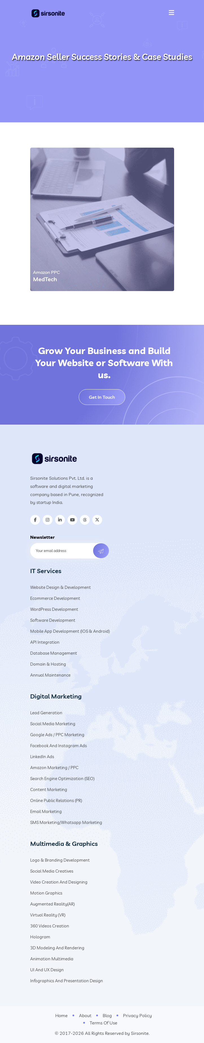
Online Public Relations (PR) (56, 800)
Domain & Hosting (48, 664)
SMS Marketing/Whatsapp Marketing (66, 822)
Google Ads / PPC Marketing (57, 734)
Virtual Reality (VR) (47, 915)
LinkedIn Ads (42, 756)
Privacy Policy (137, 1015)
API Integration (45, 642)
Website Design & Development (60, 587)
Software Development (52, 620)
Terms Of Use (103, 1023)
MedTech (45, 279)
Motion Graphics (46, 893)
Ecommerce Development (55, 598)
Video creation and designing (58, 882)
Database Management (53, 653)
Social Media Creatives (51, 871)
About (85, 1015)
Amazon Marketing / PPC (54, 767)
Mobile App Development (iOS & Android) (70, 631)
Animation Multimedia (51, 958)
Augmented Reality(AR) (52, 904)
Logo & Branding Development (60, 860)
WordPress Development (54, 609)
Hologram (40, 937)
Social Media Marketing (52, 723)
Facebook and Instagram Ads (58, 745)
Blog (107, 1015)
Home (61, 1015)
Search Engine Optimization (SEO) (62, 778)
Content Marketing (48, 789)
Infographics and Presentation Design (66, 980)
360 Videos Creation (49, 926)
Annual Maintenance (50, 675)
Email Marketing (46, 811)
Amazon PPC (46, 272)
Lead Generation (46, 712)
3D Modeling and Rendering (57, 947)
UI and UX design (47, 969)
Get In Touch (102, 397)
